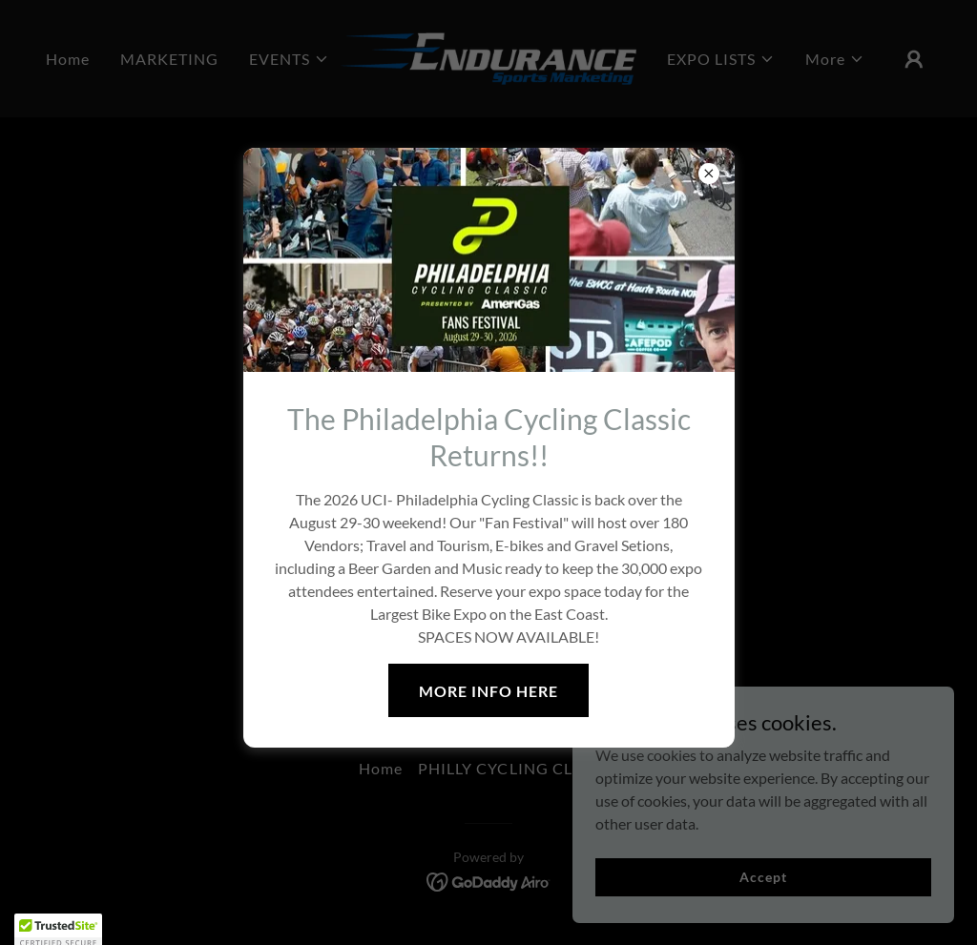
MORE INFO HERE (488, 691)
